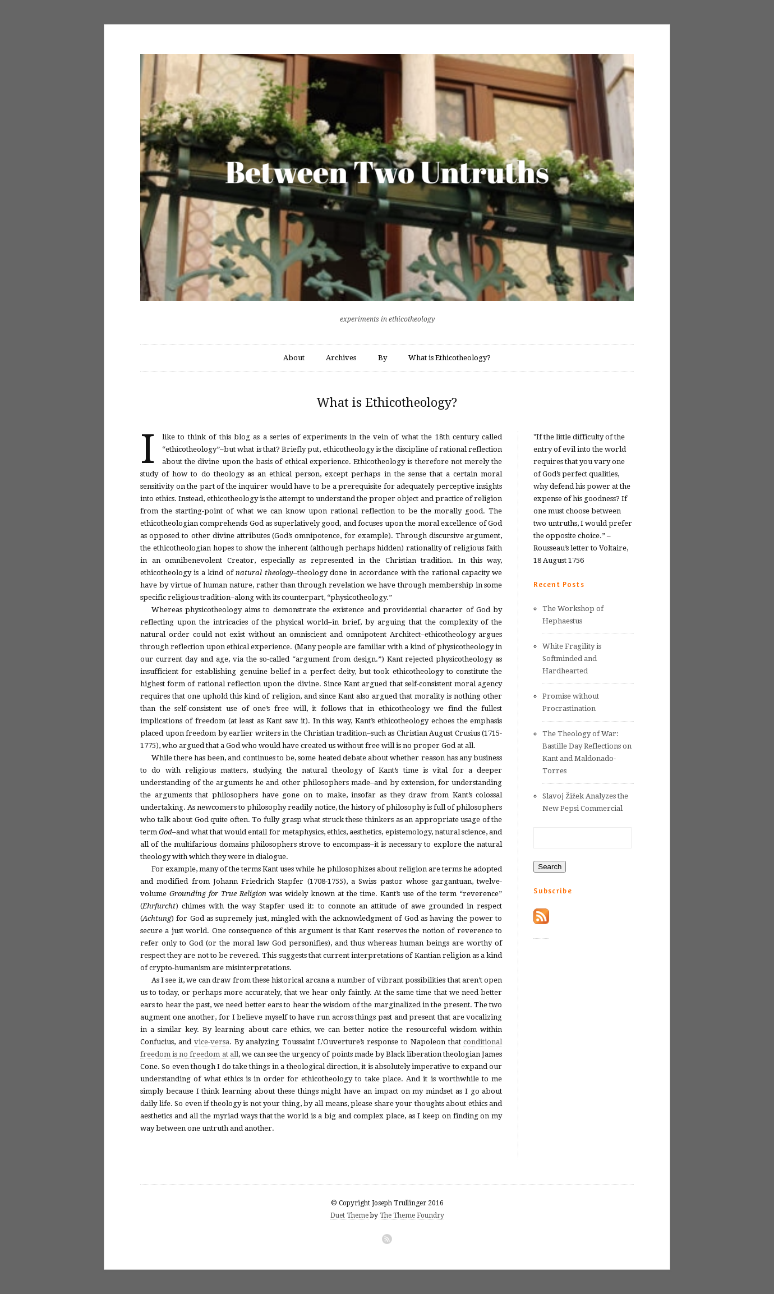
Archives (341, 358)
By (382, 358)
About (294, 358)
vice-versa (211, 1042)
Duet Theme (349, 1215)
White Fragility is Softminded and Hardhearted (571, 658)
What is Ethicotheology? (449, 358)
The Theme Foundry (412, 1215)
